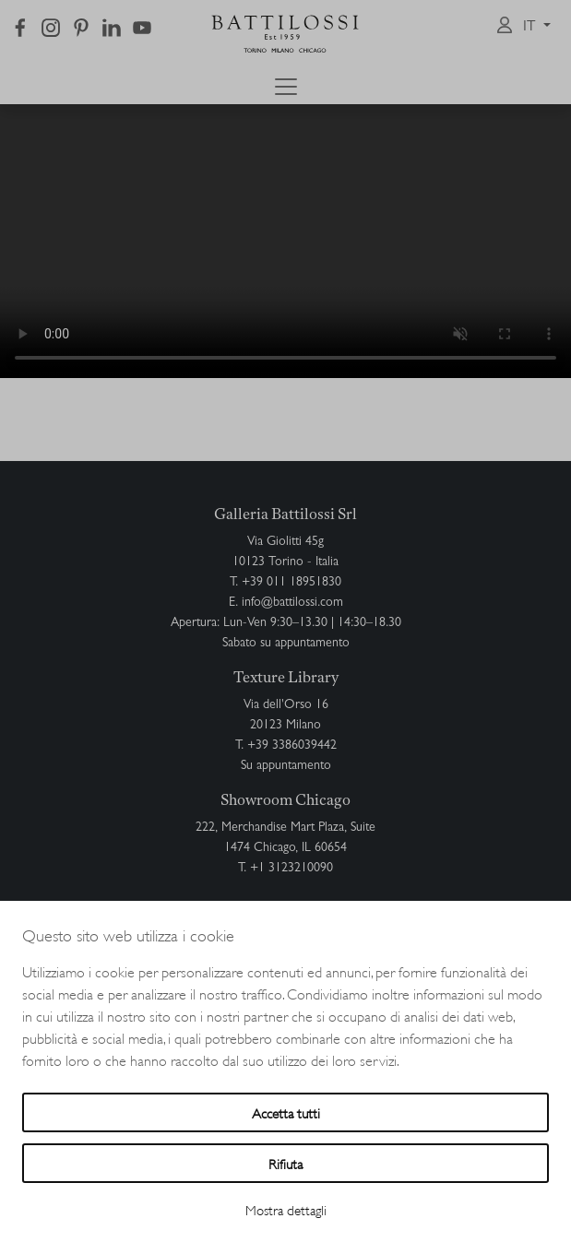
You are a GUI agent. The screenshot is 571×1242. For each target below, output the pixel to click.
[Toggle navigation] (286, 86)
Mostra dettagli (286, 1209)
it (531, 27)
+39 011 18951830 (291, 582)
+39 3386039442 (292, 745)
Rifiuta (285, 1163)
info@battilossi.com (292, 603)
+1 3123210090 (291, 868)
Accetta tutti (286, 1112)
